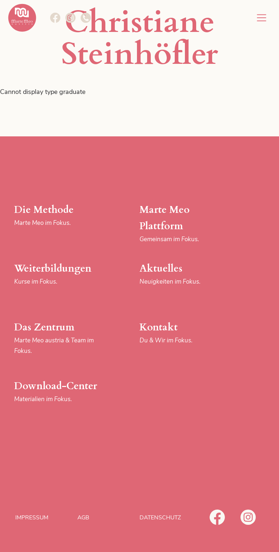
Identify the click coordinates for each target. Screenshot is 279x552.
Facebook (217, 517)
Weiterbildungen (58, 274)
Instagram (248, 517)
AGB (83, 518)
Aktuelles (183, 274)
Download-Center (58, 391)
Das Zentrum (58, 338)
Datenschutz (160, 518)
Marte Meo (22, 18)
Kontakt (183, 333)
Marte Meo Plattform (183, 224)
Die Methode (58, 215)
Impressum (31, 518)
